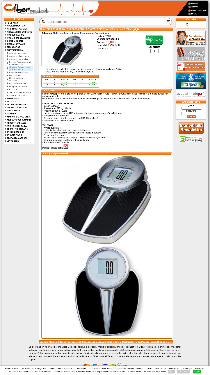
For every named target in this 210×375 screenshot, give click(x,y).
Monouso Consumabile (19, 120)
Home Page (11, 23)
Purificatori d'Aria (17, 126)
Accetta (197, 371)
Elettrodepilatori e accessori (17, 79)
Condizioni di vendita (199, 10)
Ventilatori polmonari (18, 95)
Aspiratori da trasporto (19, 56)
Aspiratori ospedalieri (18, 59)
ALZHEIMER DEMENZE (17, 29)
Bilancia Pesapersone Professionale (19, 68)
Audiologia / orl (15, 35)
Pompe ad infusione (18, 86)
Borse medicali (15, 41)
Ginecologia (13, 111)
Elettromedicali (15, 50)
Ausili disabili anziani (18, 38)
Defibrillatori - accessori (19, 72)
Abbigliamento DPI (17, 26)
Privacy (194, 14)
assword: (191, 111)
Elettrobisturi (14, 75)
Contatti (194, 7)
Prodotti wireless (16, 123)
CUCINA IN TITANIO (16, 44)
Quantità (154, 47)
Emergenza (13, 98)
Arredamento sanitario (19, 32)
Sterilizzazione (15, 132)
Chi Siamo (194, 3)
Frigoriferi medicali (17, 108)
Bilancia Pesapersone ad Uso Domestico (20, 63)
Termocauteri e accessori (20, 92)
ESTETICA (11, 101)
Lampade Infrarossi (18, 83)
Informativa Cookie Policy (155, 372)
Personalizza (183, 371)
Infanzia (11, 114)
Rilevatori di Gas (16, 89)
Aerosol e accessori (18, 53)
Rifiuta (171, 371)
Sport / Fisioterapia (17, 129)
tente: (191, 105)
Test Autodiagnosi (17, 138)
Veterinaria (13, 141)
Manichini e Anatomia (18, 117)
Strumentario (14, 135)
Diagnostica (13, 47)
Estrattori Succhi (16, 104)
